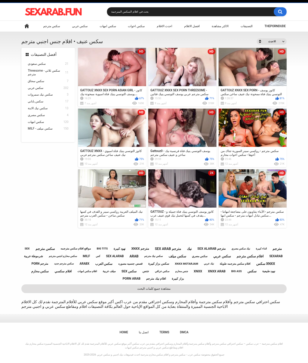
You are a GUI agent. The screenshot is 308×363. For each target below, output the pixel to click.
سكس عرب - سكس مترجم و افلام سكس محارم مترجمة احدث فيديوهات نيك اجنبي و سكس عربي (148, 354)
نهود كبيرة (120, 248)
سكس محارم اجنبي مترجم (63, 256)
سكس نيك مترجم (153, 256)
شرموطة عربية (33, 256)
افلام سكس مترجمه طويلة (235, 263)
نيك (189, 249)
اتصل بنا (144, 332)
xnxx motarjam (186, 263)
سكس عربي (80, 26)
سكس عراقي (162, 271)
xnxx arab (216, 271)
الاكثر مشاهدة (220, 26)
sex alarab (115, 256)
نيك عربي (209, 263)
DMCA (184, 332)
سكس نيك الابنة (48, 108)
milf (86, 256)
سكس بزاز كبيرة (158, 263)
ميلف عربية (109, 271)
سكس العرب (104, 264)
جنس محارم (181, 271)
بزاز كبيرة (178, 278)
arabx (84, 263)
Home (26, 26)
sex (27, 248)
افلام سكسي (63, 271)
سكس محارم (40, 271)
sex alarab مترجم (211, 249)
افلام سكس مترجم (250, 256)
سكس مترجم (51, 26)
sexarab (276, 256)
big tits (102, 248)
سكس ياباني (48, 101)
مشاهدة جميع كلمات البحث (153, 288)
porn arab (131, 278)
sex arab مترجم (168, 249)
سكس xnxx (265, 264)
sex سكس (129, 271)
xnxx (198, 271)
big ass (236, 271)
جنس (145, 271)
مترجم (277, 249)
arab (133, 256)
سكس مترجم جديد (64, 263)
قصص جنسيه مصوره (130, 263)
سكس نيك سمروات (48, 94)
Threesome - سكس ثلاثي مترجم (48, 72)
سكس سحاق (48, 81)
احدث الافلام (164, 26)
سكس (251, 271)
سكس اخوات (136, 26)
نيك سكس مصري (240, 248)
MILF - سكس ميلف (48, 128)
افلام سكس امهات (87, 271)
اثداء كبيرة (261, 248)
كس (98, 256)
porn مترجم (39, 263)
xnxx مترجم (140, 249)
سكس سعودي (48, 64)
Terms (164, 332)
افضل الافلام (192, 26)
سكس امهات (108, 26)
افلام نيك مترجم (156, 278)
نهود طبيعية (268, 271)
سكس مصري (48, 115)
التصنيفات (247, 26)
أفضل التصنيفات (43, 54)
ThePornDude (275, 26)
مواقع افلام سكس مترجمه (76, 248)
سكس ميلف (177, 256)
